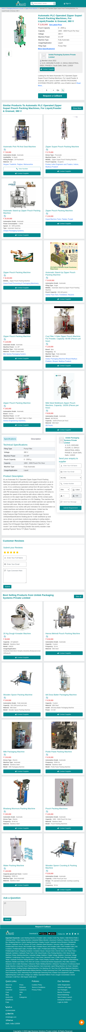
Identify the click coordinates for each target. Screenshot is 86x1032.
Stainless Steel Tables (71, 939)
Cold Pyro (16, 976)
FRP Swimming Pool (65, 969)
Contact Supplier (47, 68)
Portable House (69, 943)
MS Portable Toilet (29, 945)
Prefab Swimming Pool (50, 969)
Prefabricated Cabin (19, 948)
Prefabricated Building (49, 948)
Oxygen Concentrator (62, 974)
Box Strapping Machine (13, 941)
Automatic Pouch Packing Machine (28, 965)
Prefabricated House (12, 950)
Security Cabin (58, 943)
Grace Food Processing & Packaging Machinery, (21, 282)
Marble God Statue (18, 961)
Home (3, 7)
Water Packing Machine (13, 864)
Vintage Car (29, 974)
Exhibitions (9, 999)
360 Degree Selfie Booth (29, 976)
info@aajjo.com (11, 1016)
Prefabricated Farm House (14, 945)
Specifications (10, 438)
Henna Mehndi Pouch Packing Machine (63, 632)
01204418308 (10, 1009)
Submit (7, 586)
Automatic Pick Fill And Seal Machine (19, 146)
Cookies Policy (37, 984)
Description (36, 438)
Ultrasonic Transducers (60, 963)
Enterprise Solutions (64, 999)
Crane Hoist (39, 956)
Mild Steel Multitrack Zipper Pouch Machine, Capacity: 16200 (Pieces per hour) (62, 404)
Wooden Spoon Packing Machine (17, 694)
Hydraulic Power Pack (26, 952)
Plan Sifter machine (69, 961)
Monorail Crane (49, 956)
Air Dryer (69, 965)
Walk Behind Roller (72, 937)
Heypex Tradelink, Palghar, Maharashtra (18, 163)
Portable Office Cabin (34, 948)
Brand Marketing (63, 994)
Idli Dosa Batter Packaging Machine (61, 694)
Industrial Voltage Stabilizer (38, 954)
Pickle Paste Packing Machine (59, 751)
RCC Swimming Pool (25, 971)
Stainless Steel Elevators (45, 943)
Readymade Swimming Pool (42, 971)
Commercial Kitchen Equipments (51, 961)
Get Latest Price (55, 24)
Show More (77, 107)
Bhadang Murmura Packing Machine (19, 808)
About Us (9, 984)
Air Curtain (36, 961)
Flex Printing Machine (55, 952)
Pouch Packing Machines (57, 808)
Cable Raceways (22, 963)
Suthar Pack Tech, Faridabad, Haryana (60, 294)
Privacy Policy (36, 989)
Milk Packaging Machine (14, 751)
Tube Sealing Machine (24, 939)
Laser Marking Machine (28, 937)
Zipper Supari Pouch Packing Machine (62, 146)
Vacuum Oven (50, 950)
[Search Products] (31, 3)
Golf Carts (20, 974)
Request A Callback (43, 926)
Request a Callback (52, 95)
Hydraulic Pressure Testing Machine (22, 958)
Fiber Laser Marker (62, 958)
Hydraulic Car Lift (17, 943)
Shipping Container (26, 950)
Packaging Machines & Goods (15, 7)
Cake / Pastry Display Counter (44, 958)
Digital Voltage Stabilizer (56, 954)
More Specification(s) (46, 48)
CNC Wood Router (41, 952)
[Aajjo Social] (67, 933)
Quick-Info (9, 996)
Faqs (7, 1001)
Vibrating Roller (10, 939)
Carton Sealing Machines (30, 941)
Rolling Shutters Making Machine (27, 967)
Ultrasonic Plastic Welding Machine (40, 963)
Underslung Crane (19, 956)
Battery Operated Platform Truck (44, 974)
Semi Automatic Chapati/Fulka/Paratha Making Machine (23, 969)
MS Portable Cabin (54, 945)
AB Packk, (49, 424)
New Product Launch (65, 996)
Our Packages (62, 989)
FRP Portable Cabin (67, 945)
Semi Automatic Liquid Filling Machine (52, 965)
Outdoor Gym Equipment (60, 971)
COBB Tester (59, 956)
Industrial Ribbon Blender (40, 939)
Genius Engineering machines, (14, 420)
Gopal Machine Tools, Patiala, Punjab (59, 218)
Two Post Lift (55, 967)
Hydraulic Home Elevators (59, 941)
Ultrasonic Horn (11, 963)
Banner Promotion (64, 991)
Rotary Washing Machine (20, 954)
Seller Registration (64, 984)
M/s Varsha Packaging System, (14, 353)
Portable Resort (42, 945)
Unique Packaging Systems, (13, 230)
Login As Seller (63, 1001)
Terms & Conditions (38, 986)
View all (78, 595)
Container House (39, 950)
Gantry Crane (30, 956)
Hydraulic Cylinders (12, 952)
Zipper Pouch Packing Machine (59, 210)
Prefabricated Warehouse (65, 948)
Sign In (67, 3)
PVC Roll (28, 961)
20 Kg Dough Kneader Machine (17, 632)
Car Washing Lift (45, 967)
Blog (7, 994)
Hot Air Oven (60, 950)
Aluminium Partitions (56, 939)
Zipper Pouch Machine (31, 7)
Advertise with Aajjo (64, 986)
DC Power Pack (70, 950)
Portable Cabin (41, 937)
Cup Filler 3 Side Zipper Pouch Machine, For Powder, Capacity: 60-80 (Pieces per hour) (63, 337)
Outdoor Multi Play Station (56, 937)
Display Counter (44, 941)
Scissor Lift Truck (29, 943)
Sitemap (8, 986)
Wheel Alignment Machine (69, 967)
